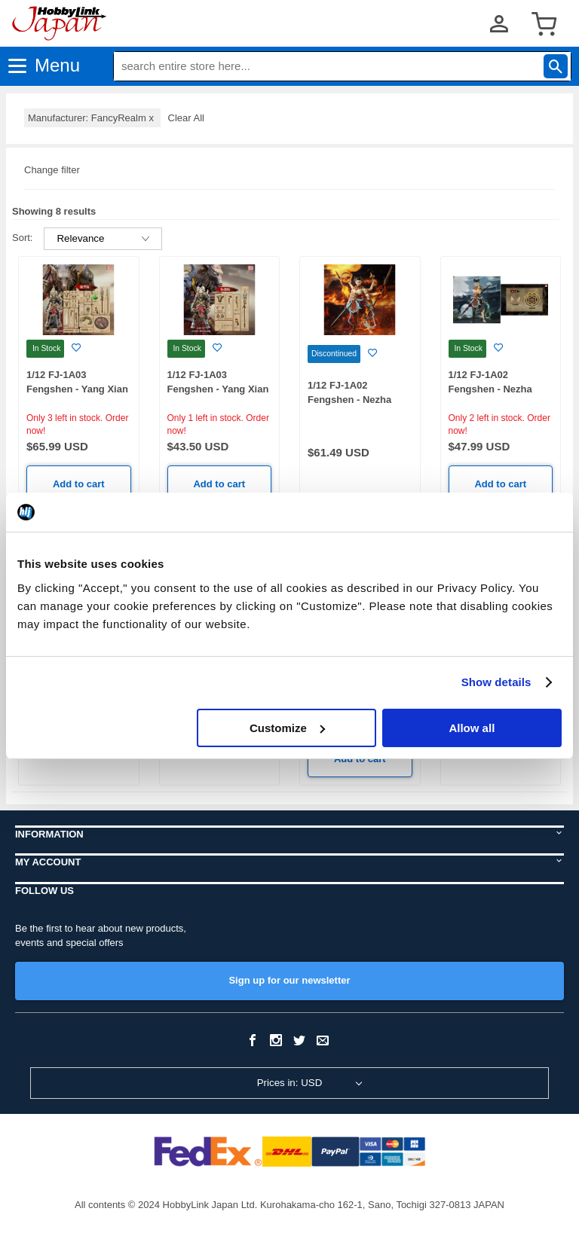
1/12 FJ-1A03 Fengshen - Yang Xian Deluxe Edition (77, 388)
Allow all (472, 728)
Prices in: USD (290, 1082)
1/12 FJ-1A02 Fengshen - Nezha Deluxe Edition (349, 399)
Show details (496, 682)
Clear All (186, 118)
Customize (287, 728)
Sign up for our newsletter (289, 980)
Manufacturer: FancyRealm (92, 118)
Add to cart (79, 484)
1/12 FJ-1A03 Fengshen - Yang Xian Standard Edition (218, 388)
